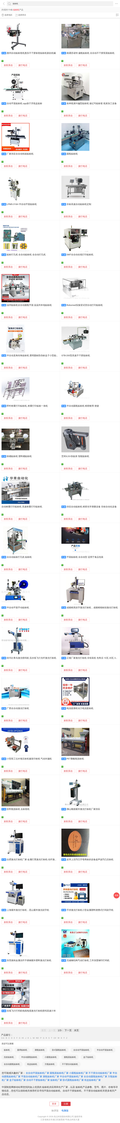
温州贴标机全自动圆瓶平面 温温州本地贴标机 (29, 305)
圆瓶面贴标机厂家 (59, 1073)
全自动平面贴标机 (81, 1050)
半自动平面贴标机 (105, 1050)
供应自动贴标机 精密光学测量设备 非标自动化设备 (92, 506)
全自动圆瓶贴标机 (12, 1064)
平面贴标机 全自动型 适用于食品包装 (85, 557)
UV (55, 1038)
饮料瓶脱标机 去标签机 (18, 809)
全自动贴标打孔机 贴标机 (19, 557)
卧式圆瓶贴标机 (59, 1050)
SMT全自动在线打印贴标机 (80, 254)
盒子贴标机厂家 (17, 1080)
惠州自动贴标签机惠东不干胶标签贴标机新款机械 (31, 53)
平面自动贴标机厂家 (31, 1076)
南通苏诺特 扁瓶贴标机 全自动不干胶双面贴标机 (90, 53)
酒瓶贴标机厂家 (51, 1076)
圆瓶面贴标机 (70, 1057)
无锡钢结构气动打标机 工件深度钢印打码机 (88, 960)
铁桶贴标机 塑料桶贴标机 (19, 456)
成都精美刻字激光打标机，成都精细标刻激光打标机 (92, 607)
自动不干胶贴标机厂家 (38, 1080)
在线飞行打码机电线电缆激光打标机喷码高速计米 (31, 1011)
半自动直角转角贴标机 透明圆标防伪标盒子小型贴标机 (34, 355)
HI (23, 1038)
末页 (76, 1030)
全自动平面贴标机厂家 (37, 1073)
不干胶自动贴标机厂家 (100, 1073)
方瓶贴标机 (50, 1064)
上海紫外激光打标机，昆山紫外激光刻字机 (28, 910)
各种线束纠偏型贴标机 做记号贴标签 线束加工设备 (92, 103)
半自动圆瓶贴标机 (29, 1057)
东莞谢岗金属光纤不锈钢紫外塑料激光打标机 (29, 960)
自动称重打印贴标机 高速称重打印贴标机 (22, 506)
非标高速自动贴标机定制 (79, 204)
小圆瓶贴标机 (51, 1057)
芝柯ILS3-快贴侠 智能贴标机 (75, 456)
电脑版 (65, 1110)
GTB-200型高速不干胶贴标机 (75, 355)
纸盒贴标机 (32, 1064)
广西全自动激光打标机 (18, 708)
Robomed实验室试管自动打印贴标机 (85, 305)
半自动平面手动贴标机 (18, 607)
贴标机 (7, 1050)
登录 (54, 1104)
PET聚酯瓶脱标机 (75, 758)
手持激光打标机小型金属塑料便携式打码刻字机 (90, 910)
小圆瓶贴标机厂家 (78, 1073)
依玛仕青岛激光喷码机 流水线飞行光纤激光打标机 (31, 658)
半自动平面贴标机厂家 (71, 1076)
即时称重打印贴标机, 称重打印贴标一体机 (27, 406)
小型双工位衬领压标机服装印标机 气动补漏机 (29, 758)
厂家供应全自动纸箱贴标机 (20, 154)
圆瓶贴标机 (72, 154)
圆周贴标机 (22, 1050)
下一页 (68, 1030)
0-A (2, 1038)
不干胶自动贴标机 (70, 1064)
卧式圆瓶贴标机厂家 (73, 1080)
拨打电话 (22, 65)
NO (37, 1038)
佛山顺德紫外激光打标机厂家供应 (83, 809)
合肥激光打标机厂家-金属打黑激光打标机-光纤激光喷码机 (35, 859)
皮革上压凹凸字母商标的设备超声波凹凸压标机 (90, 859)
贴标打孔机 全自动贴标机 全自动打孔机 (26, 254)
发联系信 (8, 65)
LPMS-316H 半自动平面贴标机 (22, 204)
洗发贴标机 (9, 1057)
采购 (116, 895)
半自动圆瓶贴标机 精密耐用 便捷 (83, 406)
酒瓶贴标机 (40, 1050)
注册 (66, 1104)
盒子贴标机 (88, 1057)
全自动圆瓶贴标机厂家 (95, 1076)
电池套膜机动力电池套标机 (80, 708)
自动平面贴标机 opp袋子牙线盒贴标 (24, 103)
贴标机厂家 (56, 1080)
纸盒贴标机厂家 (92, 1080)
